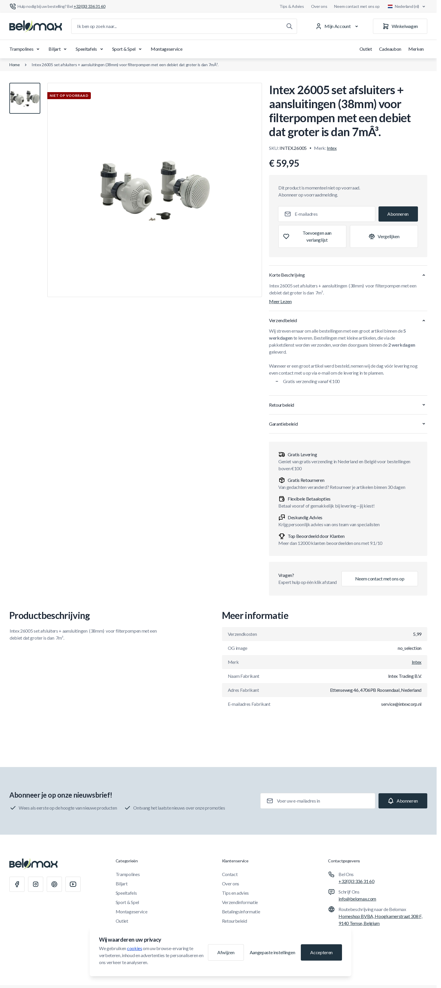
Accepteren (321, 952)
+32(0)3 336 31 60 (356, 881)
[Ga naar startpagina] (35, 26)
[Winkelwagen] (400, 26)
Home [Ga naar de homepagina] (14, 64)
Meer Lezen (280, 301)
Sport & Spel (128, 48)
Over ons (319, 6)
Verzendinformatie (240, 902)
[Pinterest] (54, 884)
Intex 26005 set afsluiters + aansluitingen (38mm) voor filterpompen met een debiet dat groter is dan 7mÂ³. (125, 64)
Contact (230, 874)
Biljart (58, 48)
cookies (134, 948)
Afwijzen (225, 952)
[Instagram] (35, 884)
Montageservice (167, 49)
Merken (416, 49)
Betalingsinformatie (241, 911)
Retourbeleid (234, 921)
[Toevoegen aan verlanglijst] (312, 236)
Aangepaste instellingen (272, 952)
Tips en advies (235, 893)
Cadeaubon (390, 49)
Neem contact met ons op (357, 6)
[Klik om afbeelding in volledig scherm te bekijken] (154, 190)
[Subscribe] (398, 214)
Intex (331, 148)
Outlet (366, 49)
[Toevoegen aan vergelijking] (384, 236)
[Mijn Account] (337, 26)
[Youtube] (73, 884)
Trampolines (25, 48)
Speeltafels (90, 48)
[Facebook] (17, 884)
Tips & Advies (291, 6)
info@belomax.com (357, 898)
